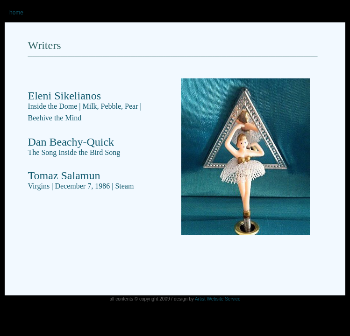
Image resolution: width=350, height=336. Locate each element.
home (16, 12)
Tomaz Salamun (81, 179)
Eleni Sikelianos (64, 96)
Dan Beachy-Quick (74, 146)
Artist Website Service (218, 298)
